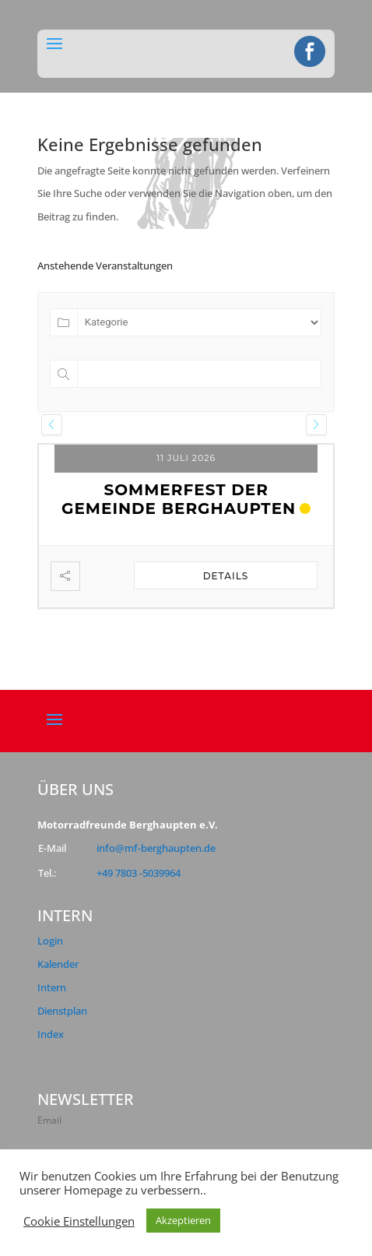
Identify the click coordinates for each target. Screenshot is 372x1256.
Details (226, 576)
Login (50, 941)
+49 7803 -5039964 (139, 873)
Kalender (58, 964)
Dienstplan (62, 1011)
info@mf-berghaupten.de (156, 848)
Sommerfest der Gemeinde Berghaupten (178, 499)
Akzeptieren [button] (183, 1220)
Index (50, 1034)
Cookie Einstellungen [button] (79, 1221)
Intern (51, 987)
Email (49, 1120)
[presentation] (51, 424)
